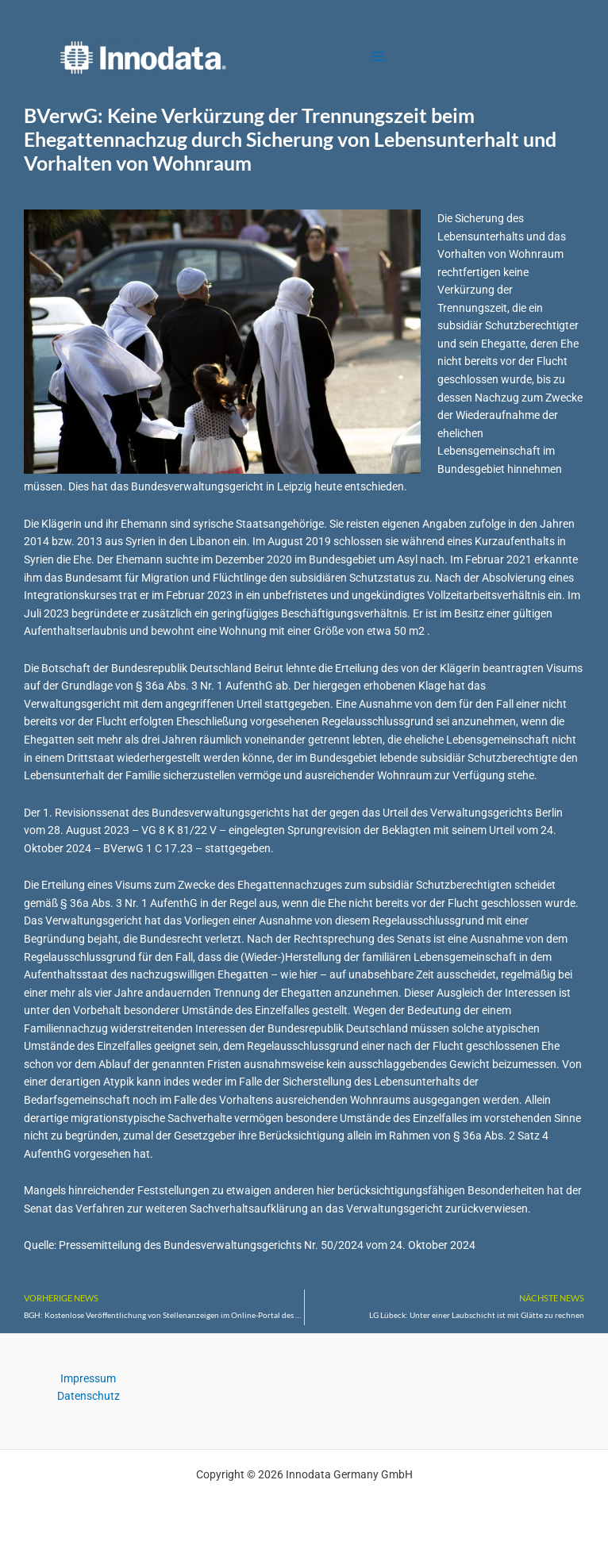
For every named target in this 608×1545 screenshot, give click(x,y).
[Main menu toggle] (378, 56)
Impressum (88, 1378)
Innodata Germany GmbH (292, 56)
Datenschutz (88, 1395)
